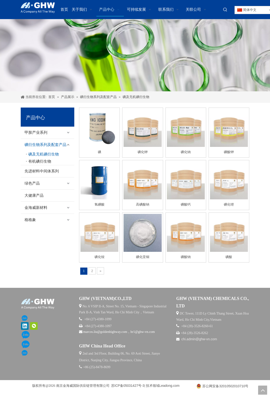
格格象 (30, 234)
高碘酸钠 (142, 219)
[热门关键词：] (225, 9)
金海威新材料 (36, 222)
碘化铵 (100, 271)
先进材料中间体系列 (42, 185)
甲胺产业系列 (36, 147)
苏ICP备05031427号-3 (128, 400)
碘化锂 (229, 219)
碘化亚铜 (142, 271)
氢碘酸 (100, 219)
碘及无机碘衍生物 (43, 168)
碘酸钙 (186, 219)
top (262, 390)
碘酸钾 (229, 166)
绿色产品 (32, 198)
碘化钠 (186, 166)
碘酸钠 (186, 271)
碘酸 (228, 271)
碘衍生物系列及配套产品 (45, 159)
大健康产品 (34, 210)
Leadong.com (169, 400)
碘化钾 (143, 166)
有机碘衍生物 (39, 176)
